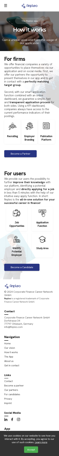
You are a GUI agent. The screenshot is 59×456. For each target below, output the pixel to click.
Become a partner (14, 385)
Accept (31, 449)
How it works (11, 352)
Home (7, 343)
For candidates (12, 394)
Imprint (8, 403)
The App (8, 356)
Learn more (41, 442)
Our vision (9, 348)
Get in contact (11, 365)
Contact (8, 381)
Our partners (11, 390)
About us (9, 361)
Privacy (8, 398)
